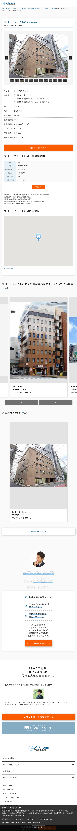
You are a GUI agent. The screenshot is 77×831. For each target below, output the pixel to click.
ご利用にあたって (10, 801)
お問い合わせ (8, 785)
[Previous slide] (21, 402)
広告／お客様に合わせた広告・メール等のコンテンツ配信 (22, 822)
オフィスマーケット (10, 778)
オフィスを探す (9, 758)
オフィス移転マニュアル (12, 765)
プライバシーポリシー (11, 797)
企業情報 (6, 771)
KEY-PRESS (8, 789)
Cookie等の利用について (20, 813)
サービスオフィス (9, 793)
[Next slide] (55, 402)
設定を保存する (38, 827)
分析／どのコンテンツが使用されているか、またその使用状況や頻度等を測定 (29, 819)
